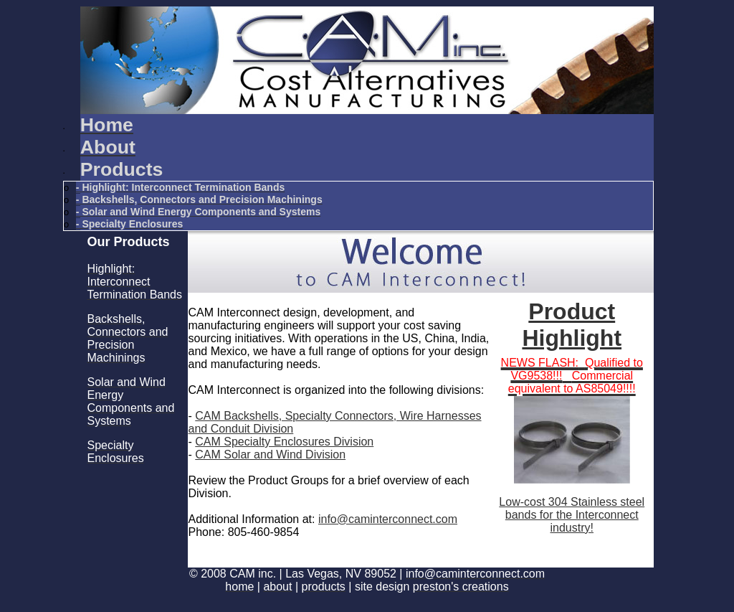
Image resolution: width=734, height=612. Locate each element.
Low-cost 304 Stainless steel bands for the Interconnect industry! (571, 515)
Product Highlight (571, 324)
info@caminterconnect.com (387, 519)
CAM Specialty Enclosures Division (284, 442)
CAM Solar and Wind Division (270, 454)
